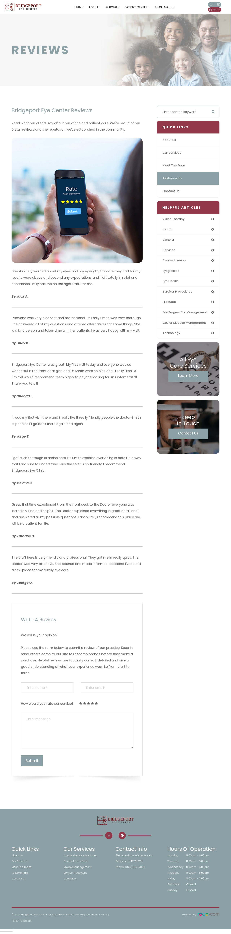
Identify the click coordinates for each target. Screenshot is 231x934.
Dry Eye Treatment (76, 877)
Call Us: (204, 5)
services (169, 255)
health (168, 234)
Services (95, 9)
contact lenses (175, 266)
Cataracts (70, 883)
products (170, 308)
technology (172, 340)
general (169, 245)
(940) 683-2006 (135, 871)
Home (62, 9)
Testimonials (173, 183)
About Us (170, 144)
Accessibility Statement (84, 919)
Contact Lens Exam (76, 866)
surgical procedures (178, 298)
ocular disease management (186, 329)
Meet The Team (175, 170)
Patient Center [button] (120, 9)
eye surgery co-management (186, 319)
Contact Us (147, 9)
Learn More (188, 382)
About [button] (77, 9)
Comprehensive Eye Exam (81, 860)
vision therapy (174, 224)
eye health (171, 287)
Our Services (172, 157)
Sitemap (26, 925)
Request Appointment (204, 14)
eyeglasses (171, 276)
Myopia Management (78, 871)
